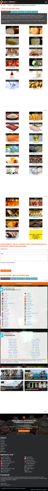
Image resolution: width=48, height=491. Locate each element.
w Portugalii (28, 308)
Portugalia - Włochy (35, 355)
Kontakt (2, 450)
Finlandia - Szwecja (12, 347)
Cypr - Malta (35, 345)
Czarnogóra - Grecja (35, 353)
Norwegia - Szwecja (12, 355)
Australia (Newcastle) (30, 463)
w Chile (5, 308)
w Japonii (28, 295)
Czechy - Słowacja (35, 350)
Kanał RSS (4, 451)
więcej (24, 330)
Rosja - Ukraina (35, 347)
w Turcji (28, 319)
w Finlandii (6, 318)
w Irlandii (6, 326)
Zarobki (34, 11)
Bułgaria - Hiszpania (35, 352)
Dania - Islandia (35, 349)
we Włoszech (29, 324)
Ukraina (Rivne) (29, 466)
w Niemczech (29, 301)
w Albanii (6, 293)
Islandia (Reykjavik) (30, 468)
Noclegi (21, 11)
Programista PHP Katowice (41, 489)
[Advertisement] (24, 402)
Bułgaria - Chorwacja (12, 352)
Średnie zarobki (3, 445)
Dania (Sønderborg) (6, 460)
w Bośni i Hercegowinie (9, 303)
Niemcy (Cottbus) (6, 457)
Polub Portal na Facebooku (24, 283)
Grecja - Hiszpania (13, 339)
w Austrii (5, 300)
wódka (38, 360)
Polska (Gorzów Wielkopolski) (8, 461)
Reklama (2, 446)
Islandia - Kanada (13, 344)
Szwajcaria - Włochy (12, 357)
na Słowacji (28, 311)
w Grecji (5, 321)
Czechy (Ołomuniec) (6, 458)
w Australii (6, 298)
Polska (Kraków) (5, 465)
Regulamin (2, 448)
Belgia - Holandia (13, 342)
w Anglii (5, 296)
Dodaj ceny (2, 441)
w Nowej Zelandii (30, 304)
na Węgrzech (29, 323)
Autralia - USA (35, 344)
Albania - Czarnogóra (12, 350)
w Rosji (27, 309)
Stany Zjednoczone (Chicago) (8, 468)
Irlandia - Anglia (12, 349)
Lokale (14, 11)
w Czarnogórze (7, 313)
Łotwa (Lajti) (4, 466)
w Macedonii (29, 300)
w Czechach (6, 314)
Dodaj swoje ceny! (24, 430)
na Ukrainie (28, 321)
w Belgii (5, 301)
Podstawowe (6, 11)
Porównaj (2, 443)
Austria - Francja (12, 345)
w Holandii (6, 324)
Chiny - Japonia (35, 342)
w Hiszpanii (6, 323)
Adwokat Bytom (3, 483)
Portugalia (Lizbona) (30, 460)
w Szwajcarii (29, 316)
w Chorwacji (6, 309)
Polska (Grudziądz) (6, 463)
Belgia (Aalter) (29, 471)
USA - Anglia (35, 357)
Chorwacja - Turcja (35, 340)
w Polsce (28, 306)
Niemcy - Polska (12, 340)
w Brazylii (6, 304)
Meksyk (27, 470)
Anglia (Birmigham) (30, 458)
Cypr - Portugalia (35, 339)
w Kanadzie (28, 296)
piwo (35, 360)
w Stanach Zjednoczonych (32, 313)
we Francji (6, 319)
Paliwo (28, 11)
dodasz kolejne (38, 18)
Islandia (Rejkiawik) (6, 470)
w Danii (5, 316)
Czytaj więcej (3, 481)
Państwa (2, 440)
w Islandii (28, 293)
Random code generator (5, 484)
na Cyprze (6, 311)
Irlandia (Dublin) (29, 457)
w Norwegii (28, 303)
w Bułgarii (6, 306)
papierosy (3, 361)
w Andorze (6, 295)
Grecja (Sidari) (5, 471)
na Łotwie (28, 298)
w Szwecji (28, 318)
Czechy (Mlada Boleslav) (31, 461)
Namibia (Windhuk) (30, 465)
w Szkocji (28, 314)
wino (41, 360)
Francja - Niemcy (13, 353)
